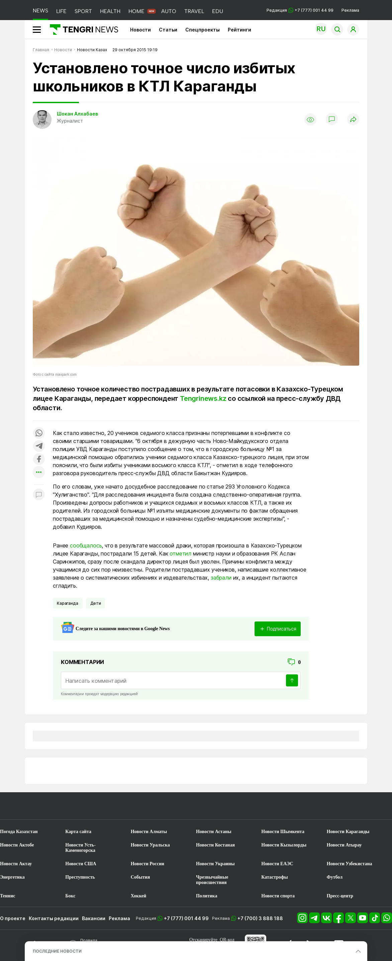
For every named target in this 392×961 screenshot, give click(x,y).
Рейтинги (239, 29)
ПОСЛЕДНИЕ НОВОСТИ (57, 951)
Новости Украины (215, 863)
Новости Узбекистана (349, 863)
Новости (140, 29)
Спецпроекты (202, 29)
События (140, 877)
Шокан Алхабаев (77, 114)
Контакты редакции (54, 918)
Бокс (70, 895)
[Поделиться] (353, 119)
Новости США (80, 863)
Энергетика (12, 877)
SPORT (83, 11)
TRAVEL (194, 11)
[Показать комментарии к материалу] (39, 494)
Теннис (7, 895)
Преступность (80, 877)
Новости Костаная (215, 844)
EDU (217, 11)
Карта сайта (78, 831)
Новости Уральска (150, 844)
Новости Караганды (348, 831)
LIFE (61, 11)
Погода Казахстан (19, 831)
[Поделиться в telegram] (39, 446)
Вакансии (93, 918)
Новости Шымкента (282, 831)
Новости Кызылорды (283, 844)
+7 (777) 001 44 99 (186, 918)
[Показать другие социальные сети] (39, 472)
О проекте (12, 918)
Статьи (168, 29)
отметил (180, 553)
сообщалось (86, 545)
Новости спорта (278, 895)
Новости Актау (16, 863)
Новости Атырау (344, 844)
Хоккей (138, 895)
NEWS (40, 10)
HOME (136, 11)
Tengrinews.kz (203, 398)
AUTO (168, 11)
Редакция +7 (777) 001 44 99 (300, 10)
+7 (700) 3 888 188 (260, 918)
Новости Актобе (17, 844)
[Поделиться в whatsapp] (39, 433)
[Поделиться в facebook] (39, 459)
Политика (206, 895)
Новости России (147, 863)
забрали (221, 577)
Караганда (67, 603)
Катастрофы (274, 877)
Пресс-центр (340, 895)
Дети (95, 603)
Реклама (350, 10)
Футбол (334, 877)
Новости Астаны (213, 831)
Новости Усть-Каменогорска (80, 847)
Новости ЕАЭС (277, 863)
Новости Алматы (149, 831)
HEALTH (110, 11)
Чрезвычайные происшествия (212, 880)
